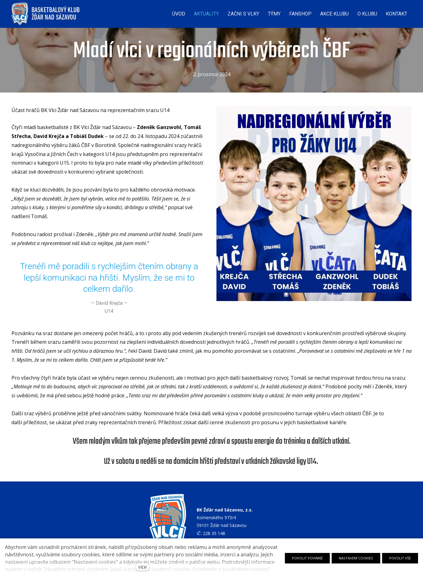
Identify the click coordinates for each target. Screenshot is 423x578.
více (142, 566)
